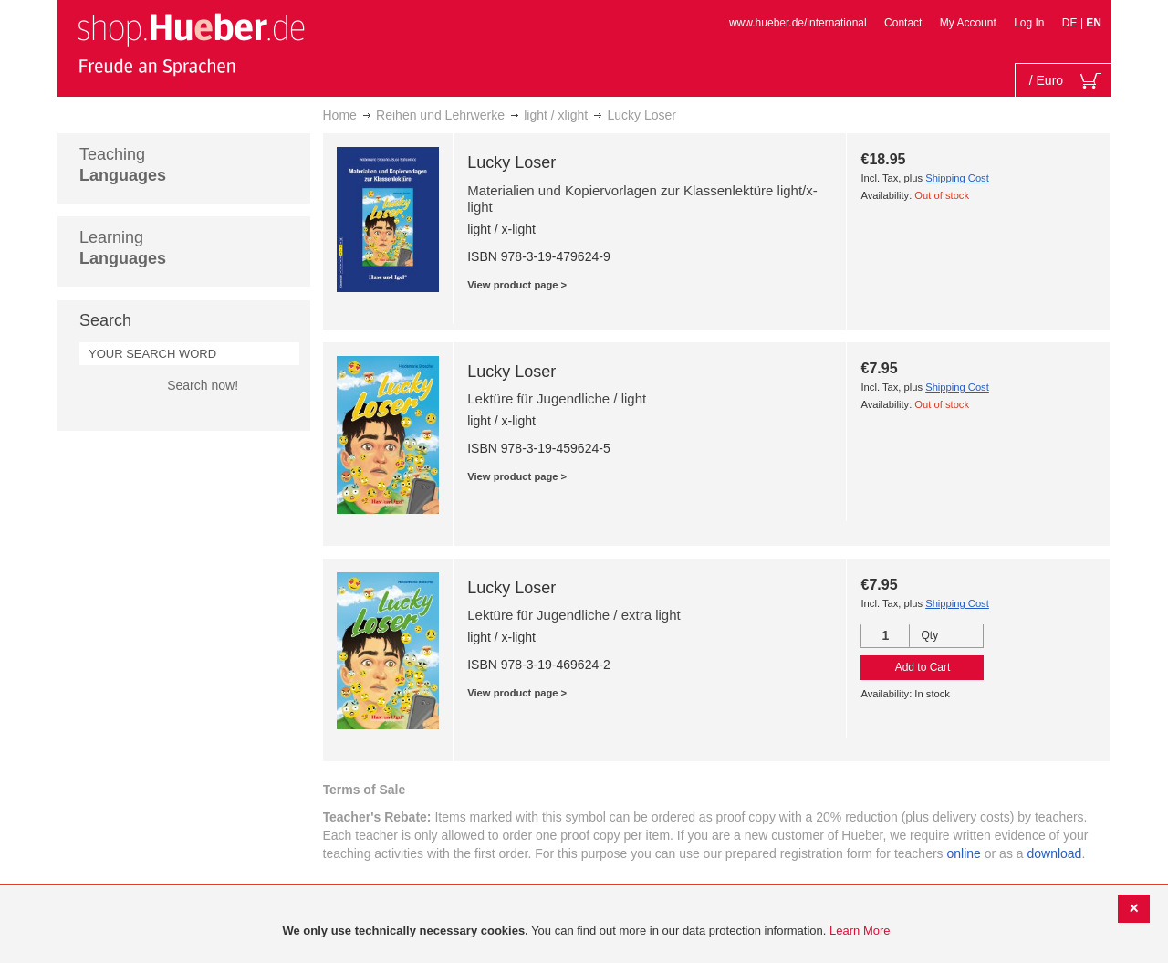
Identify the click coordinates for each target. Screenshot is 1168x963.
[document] (586, 931)
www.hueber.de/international (798, 22)
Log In (1029, 22)
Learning (122, 247)
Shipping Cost (957, 178)
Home (340, 115)
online (964, 853)
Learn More (859, 930)
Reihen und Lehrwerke (440, 115)
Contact (903, 22)
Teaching (122, 164)
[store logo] (190, 43)
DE (1071, 22)
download (1054, 853)
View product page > (517, 284)
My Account (968, 22)
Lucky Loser (511, 162)
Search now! (202, 385)
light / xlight (556, 115)
